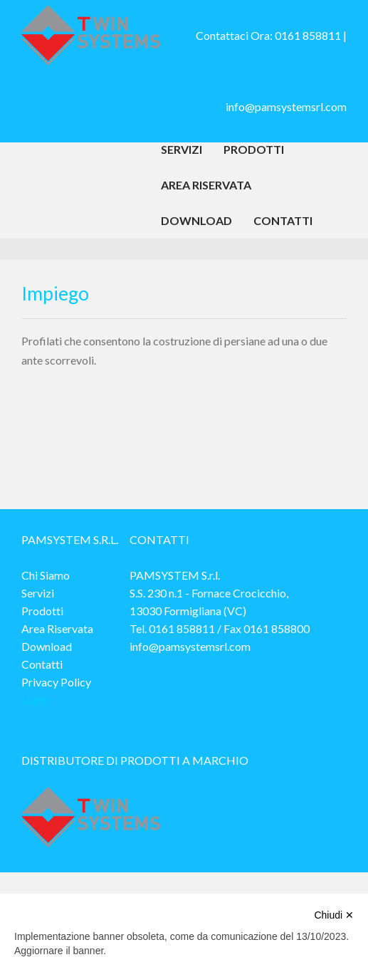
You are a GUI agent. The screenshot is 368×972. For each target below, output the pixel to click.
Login (34, 699)
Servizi (181, 149)
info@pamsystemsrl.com (286, 106)
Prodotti (254, 149)
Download (196, 220)
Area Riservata (206, 185)
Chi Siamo (45, 575)
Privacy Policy (56, 682)
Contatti (282, 220)
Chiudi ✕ (334, 915)
